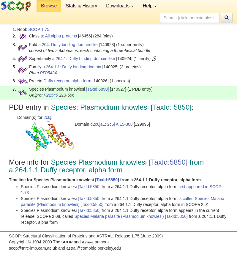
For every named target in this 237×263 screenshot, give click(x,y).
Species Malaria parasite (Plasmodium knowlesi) (120, 216)
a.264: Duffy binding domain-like (68, 44)
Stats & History (81, 5)
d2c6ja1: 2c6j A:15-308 (111, 124)
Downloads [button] (120, 5)
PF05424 (48, 72)
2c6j (47, 117)
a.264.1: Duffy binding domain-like (83, 58)
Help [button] (150, 5)
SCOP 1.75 (38, 29)
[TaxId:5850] (97, 89)
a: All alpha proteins (59, 36)
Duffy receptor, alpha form (67, 80)
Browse (49, 5)
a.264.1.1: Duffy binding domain (71, 66)
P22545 (51, 95)
